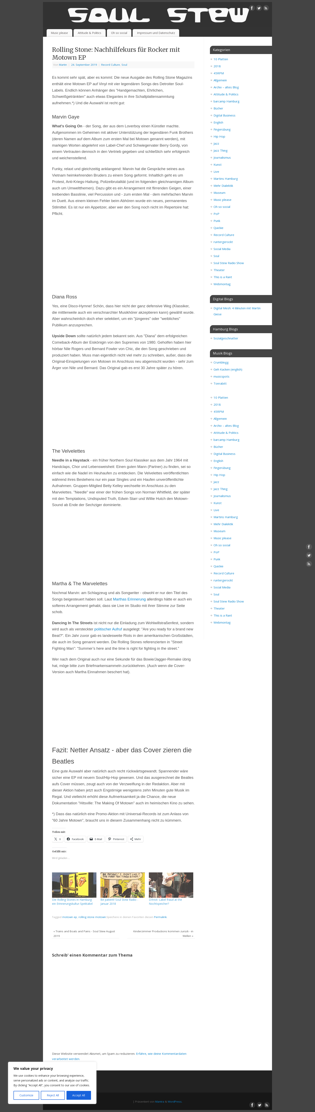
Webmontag (222, 284)
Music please (59, 33)
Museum (219, 193)
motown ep (69, 917)
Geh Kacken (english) (228, 369)
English (218, 122)
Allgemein (220, 80)
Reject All (53, 1095)
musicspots (221, 376)
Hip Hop (219, 136)
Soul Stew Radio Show (229, 263)
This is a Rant (223, 277)
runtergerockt (223, 242)
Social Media (222, 249)
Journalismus (222, 157)
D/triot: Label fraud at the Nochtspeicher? (165, 902)
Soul (124, 64)
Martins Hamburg (226, 179)
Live (216, 172)
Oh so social (119, 33)
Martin (63, 64)
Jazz (216, 143)
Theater (219, 270)
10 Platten (221, 59)
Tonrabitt (220, 383)
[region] (52, 1083)
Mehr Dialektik (223, 186)
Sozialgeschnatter (226, 338)
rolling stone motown (92, 917)
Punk (217, 221)
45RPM (219, 73)
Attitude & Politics (89, 33)
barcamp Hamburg (226, 101)
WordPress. (175, 1101)
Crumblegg (221, 362)
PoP (216, 214)
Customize (26, 1095)
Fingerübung (222, 129)
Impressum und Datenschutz (156, 33)
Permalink (160, 917)
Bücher (218, 108)
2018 (217, 66)
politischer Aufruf (108, 629)
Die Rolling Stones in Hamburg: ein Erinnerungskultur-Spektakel (72, 902)
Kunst (218, 164)
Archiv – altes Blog (226, 87)
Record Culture (110, 64)
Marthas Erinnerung (129, 599)
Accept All (78, 1095)
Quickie (218, 228)
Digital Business (224, 115)
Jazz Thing (221, 150)
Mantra (159, 1101)
